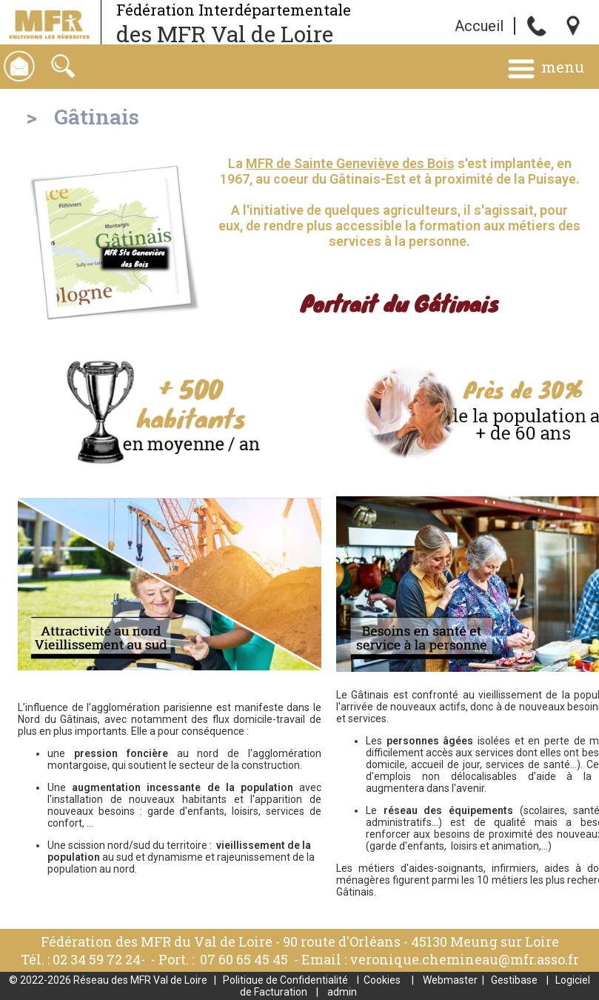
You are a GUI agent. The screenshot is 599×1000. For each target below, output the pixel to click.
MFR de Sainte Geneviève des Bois (350, 163)
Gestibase (514, 980)
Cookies (382, 980)
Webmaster (450, 980)
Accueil (479, 26)
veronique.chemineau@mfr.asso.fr (464, 959)
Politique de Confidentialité (285, 980)
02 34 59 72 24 (97, 959)
